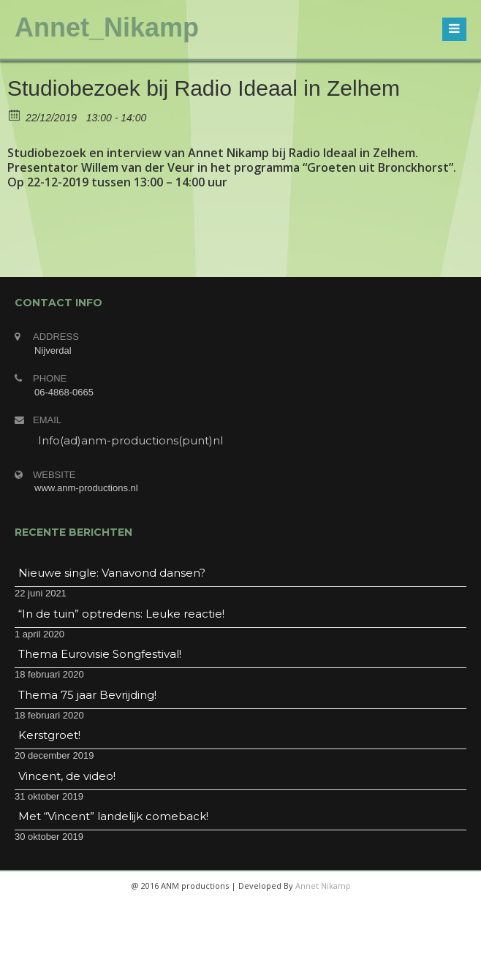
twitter (221, 944)
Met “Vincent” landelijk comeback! (113, 816)
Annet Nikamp (323, 885)
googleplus (256, 944)
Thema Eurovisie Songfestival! (99, 654)
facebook (186, 944)
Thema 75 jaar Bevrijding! (87, 695)
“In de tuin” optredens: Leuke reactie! (121, 614)
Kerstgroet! (49, 735)
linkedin (291, 944)
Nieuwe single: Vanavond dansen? (111, 573)
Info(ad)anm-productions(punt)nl (130, 440)
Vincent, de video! (66, 776)
